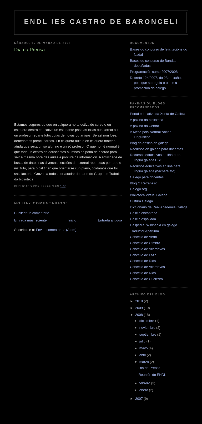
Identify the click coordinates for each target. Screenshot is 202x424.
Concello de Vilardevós (147, 249)
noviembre (147, 328)
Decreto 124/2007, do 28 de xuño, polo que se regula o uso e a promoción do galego (156, 83)
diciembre (147, 321)
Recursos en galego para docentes (156, 149)
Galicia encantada (143, 213)
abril (143, 355)
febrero (145, 383)
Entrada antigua (110, 220)
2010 (139, 301)
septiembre (148, 334)
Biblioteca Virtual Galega (148, 195)
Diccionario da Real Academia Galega (159, 207)
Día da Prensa (149, 368)
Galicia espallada (143, 219)
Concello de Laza (143, 255)
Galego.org (138, 189)
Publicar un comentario (31, 213)
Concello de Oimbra (145, 243)
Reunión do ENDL (152, 375)
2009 (139, 308)
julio (143, 341)
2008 (139, 315)
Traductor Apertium (144, 231)
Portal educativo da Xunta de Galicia (157, 114)
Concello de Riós (143, 261)
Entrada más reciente (30, 220)
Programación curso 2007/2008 (154, 72)
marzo (144, 362)
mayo (144, 348)
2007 (139, 399)
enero (144, 390)
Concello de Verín (143, 237)
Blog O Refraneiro (143, 183)
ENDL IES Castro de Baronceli (101, 22)
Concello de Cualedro (146, 279)
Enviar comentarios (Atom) (56, 230)
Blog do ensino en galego (149, 143)
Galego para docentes (147, 177)
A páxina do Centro (144, 126)
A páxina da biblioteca (146, 120)
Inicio (72, 220)
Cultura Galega (141, 201)
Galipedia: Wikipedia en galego (153, 225)
